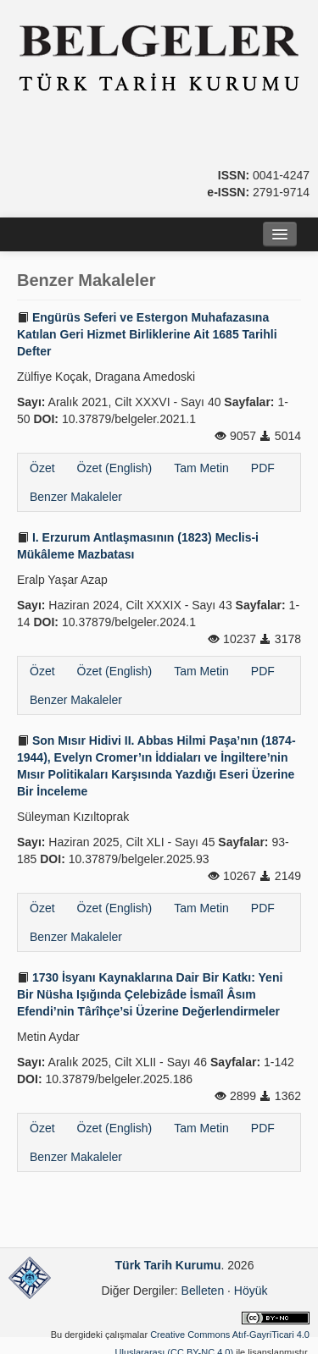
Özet (42, 468)
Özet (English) (115, 468)
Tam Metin (201, 468)
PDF (263, 468)
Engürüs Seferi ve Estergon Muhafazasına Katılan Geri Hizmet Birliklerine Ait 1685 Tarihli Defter (147, 334)
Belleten (203, 1290)
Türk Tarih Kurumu (168, 1265)
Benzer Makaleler (76, 497)
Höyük (251, 1290)
